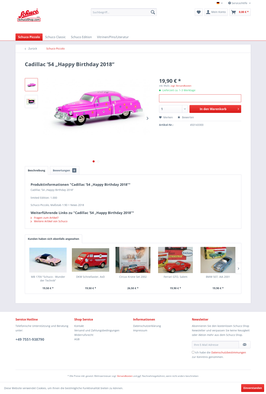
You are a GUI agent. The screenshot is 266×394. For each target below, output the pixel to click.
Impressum (140, 330)
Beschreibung (36, 170)
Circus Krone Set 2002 (133, 276)
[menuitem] (124, 12)
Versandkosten (125, 376)
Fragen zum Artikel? (45, 217)
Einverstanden (252, 388)
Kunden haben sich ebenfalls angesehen (53, 239)
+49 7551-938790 (29, 339)
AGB (77, 339)
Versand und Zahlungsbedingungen (96, 330)
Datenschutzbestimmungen (228, 352)
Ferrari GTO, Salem (175, 276)
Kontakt (79, 326)
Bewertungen (64, 170)
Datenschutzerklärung (147, 326)
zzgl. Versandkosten (181, 85)
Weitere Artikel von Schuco (49, 221)
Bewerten (186, 117)
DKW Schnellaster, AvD (90, 276)
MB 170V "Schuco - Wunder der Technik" (48, 278)
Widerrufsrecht (83, 335)
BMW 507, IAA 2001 (218, 276)
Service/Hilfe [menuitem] (238, 3)
